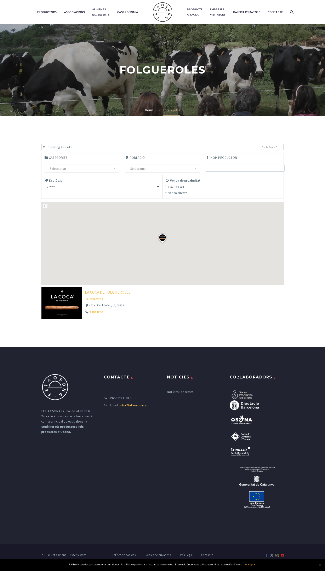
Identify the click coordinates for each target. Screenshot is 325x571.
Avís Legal (186, 555)
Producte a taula (195, 12)
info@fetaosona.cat (133, 405)
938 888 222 (96, 312)
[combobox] (82, 168)
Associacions (74, 12)
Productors (47, 12)
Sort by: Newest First (271, 147)
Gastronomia (127, 12)
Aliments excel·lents (101, 12)
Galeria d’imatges (246, 12)
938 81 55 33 (128, 398)
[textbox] (81, 169)
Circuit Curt (176, 187)
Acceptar (250, 564)
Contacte (275, 12)
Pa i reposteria (94, 299)
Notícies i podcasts (180, 392)
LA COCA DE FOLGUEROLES (108, 291)
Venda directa (177, 193)
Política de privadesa (157, 555)
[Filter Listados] (44, 147)
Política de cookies (124, 555)
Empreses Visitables (218, 12)
